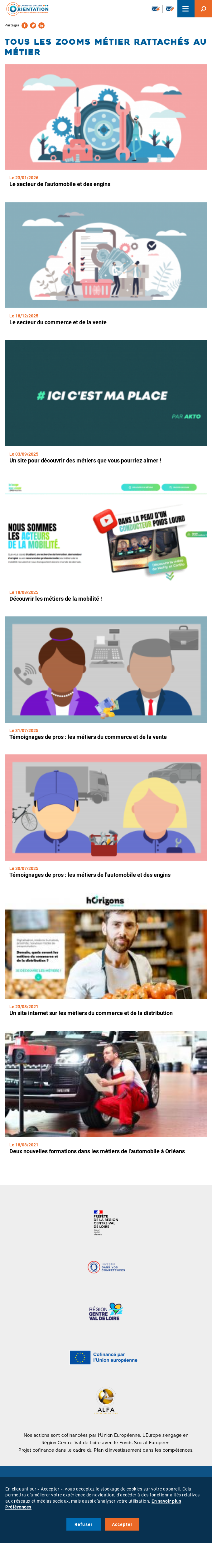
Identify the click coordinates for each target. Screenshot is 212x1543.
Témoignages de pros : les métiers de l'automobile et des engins (90, 875)
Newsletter (156, 8)
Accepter (122, 1524)
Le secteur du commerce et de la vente (58, 322)
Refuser (84, 1524)
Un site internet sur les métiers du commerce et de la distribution (91, 1013)
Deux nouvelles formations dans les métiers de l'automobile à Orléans (97, 1151)
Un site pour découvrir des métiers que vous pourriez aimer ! (85, 460)
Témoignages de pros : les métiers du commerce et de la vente (88, 737)
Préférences (18, 1506)
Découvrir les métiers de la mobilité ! (55, 598)
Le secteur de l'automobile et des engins (59, 184)
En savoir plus (166, 1501)
